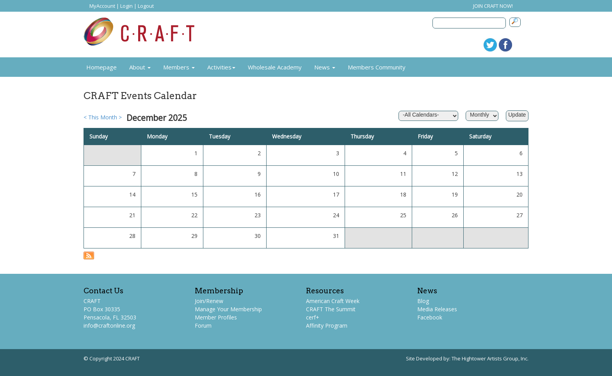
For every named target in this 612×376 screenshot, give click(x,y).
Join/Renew (209, 301)
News (324, 67)
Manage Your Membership (228, 309)
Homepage (101, 67)
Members (179, 67)
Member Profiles (216, 317)
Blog (423, 301)
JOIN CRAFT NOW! (493, 5)
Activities (221, 67)
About (140, 67)
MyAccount (102, 5)
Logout (146, 5)
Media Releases (437, 309)
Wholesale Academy (275, 67)
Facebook (429, 317)
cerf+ (312, 317)
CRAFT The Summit (331, 309)
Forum (203, 325)
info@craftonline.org (109, 325)
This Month (102, 117)
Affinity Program (326, 325)
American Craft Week (332, 301)
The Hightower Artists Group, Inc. (490, 358)
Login (126, 5)
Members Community (377, 67)
